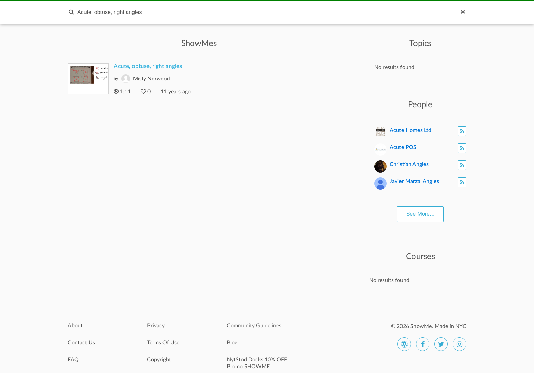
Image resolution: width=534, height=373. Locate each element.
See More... (420, 214)
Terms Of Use (163, 342)
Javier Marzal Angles (414, 181)
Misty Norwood (151, 78)
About (75, 325)
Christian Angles (409, 164)
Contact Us (81, 342)
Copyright (159, 359)
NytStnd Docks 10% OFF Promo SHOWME (257, 363)
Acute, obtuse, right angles (148, 66)
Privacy (156, 325)
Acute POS (403, 147)
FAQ (73, 359)
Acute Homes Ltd (410, 130)
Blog (232, 342)
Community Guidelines (254, 325)
